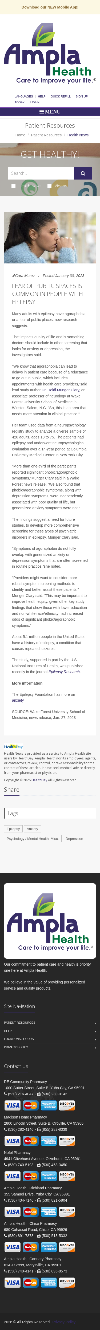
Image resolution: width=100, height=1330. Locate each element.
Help (42, 96)
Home (20, 135)
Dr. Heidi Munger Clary (60, 390)
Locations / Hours (19, 1038)
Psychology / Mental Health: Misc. (33, 839)
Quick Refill (61, 96)
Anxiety (32, 829)
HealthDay (39, 780)
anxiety (17, 700)
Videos (57, 185)
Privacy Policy (16, 1047)
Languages (24, 96)
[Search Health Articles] (41, 173)
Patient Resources (46, 135)
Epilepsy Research (64, 672)
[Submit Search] (83, 173)
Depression (74, 839)
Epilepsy (13, 829)
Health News (26, 185)
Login (34, 102)
